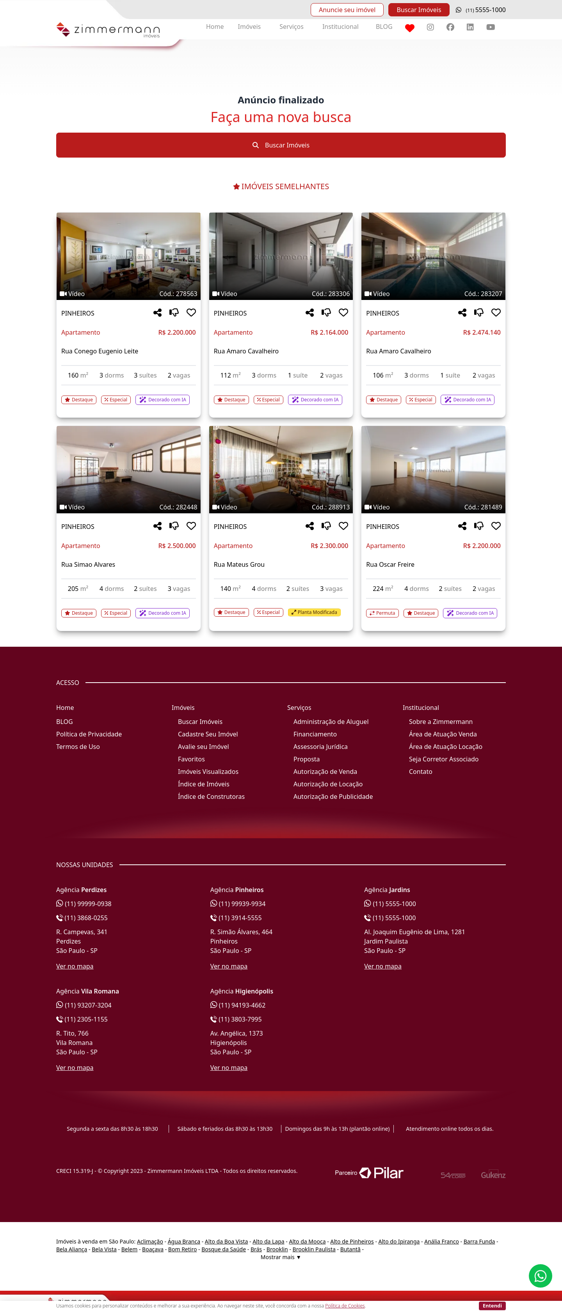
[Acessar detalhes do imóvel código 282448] (128, 608)
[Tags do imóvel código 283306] (281, 293)
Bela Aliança (71, 1249)
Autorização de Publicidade (333, 796)
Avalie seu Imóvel (203, 746)
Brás (256, 1249)
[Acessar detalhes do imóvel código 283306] (281, 395)
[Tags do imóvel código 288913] (281, 507)
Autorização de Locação (328, 784)
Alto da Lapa (268, 1241)
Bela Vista (104, 1249)
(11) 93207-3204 (84, 1005)
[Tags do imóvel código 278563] (129, 293)
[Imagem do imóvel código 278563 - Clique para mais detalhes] (129, 256)
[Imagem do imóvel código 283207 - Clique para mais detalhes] (433, 256)
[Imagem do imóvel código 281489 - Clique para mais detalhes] (433, 469)
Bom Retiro (182, 1249)
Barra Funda (479, 1241)
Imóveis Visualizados (208, 771)
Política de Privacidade (89, 734)
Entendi (492, 1305)
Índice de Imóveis (203, 784)
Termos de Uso (78, 746)
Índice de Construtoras (211, 796)
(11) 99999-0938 (84, 903)
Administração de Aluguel (331, 721)
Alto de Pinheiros (351, 1241)
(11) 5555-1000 (390, 903)
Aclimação (150, 1241)
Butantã (350, 1249)
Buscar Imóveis (419, 9)
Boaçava (153, 1249)
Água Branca (184, 1241)
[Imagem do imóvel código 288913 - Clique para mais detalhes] (281, 469)
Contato (420, 771)
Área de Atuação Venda (443, 734)
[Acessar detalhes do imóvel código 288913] (281, 608)
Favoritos (191, 759)
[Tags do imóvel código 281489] (433, 507)
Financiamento (315, 734)
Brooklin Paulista (314, 1249)
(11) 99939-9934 (238, 903)
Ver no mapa (75, 966)
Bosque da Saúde (223, 1249)
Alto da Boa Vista (226, 1241)
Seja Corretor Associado (444, 759)
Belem (129, 1249)
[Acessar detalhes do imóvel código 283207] (433, 395)
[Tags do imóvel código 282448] (129, 507)
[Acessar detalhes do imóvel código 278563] (128, 395)
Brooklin (277, 1249)
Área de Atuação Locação (445, 746)
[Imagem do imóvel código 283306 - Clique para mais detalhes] (281, 256)
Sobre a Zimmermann (441, 721)
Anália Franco (441, 1241)
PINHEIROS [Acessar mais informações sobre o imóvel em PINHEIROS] (77, 313)
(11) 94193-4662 (238, 1005)
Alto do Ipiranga (399, 1241)
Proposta (306, 759)
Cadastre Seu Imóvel (208, 734)
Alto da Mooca (307, 1241)
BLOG (384, 26)
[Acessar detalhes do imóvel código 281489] (433, 608)
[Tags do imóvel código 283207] (433, 293)
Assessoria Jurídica (320, 746)
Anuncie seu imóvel (347, 9)
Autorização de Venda (325, 771)
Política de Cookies (345, 1305)
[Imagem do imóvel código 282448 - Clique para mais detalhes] (129, 469)
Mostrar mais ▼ (281, 1257)
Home (215, 26)
